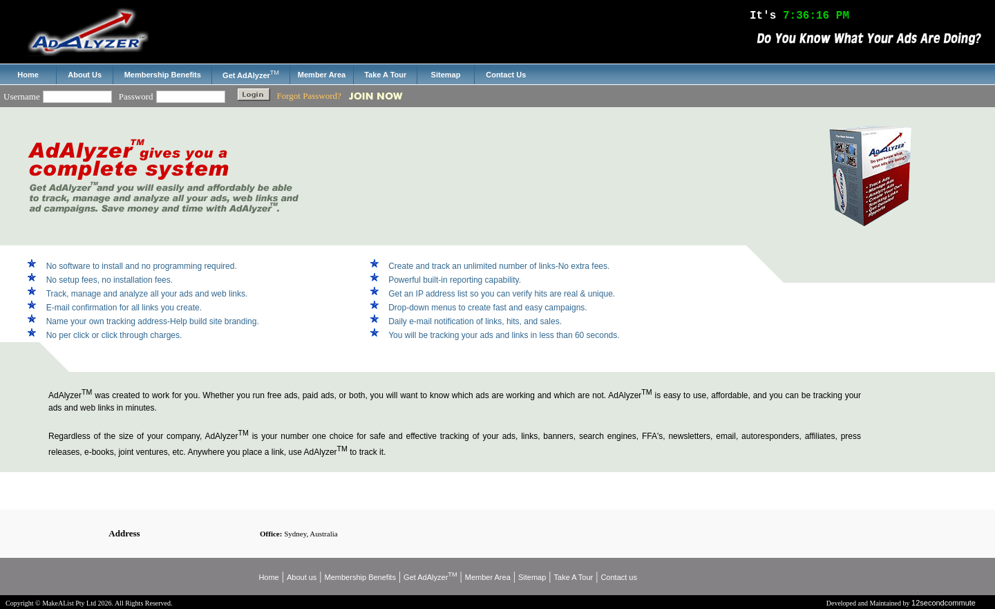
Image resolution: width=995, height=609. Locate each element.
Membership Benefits (360, 577)
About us (301, 577)
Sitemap (532, 577)
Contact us (618, 577)
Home (268, 577)
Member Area (488, 577)
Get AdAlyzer (430, 577)
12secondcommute (943, 603)
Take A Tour (574, 577)
